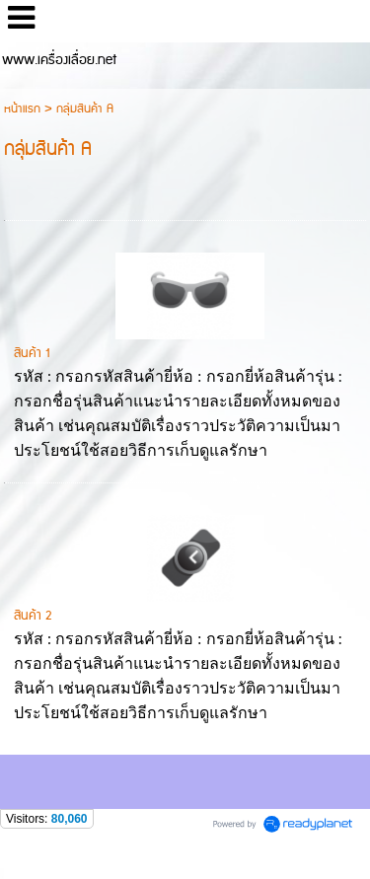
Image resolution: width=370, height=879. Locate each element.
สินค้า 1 (31, 353)
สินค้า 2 (33, 615)
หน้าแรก (22, 109)
